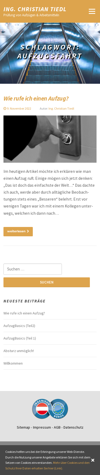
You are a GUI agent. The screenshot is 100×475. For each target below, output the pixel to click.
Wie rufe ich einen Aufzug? (35, 98)
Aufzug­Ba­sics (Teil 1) (19, 338)
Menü (92, 11)
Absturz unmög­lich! (18, 350)
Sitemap (23, 427)
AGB (57, 427)
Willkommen (13, 363)
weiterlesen (18, 231)
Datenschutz (73, 427)
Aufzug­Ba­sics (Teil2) (19, 325)
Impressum (42, 427)
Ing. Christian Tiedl (35, 9)
